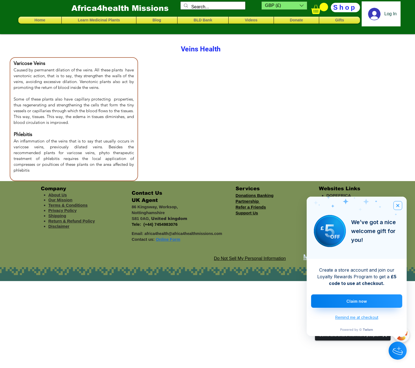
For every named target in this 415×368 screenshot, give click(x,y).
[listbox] (284, 5)
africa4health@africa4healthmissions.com (183, 233)
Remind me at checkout (356, 317)
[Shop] (345, 7)
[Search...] (212, 7)
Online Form (168, 239)
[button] (284, 5)
